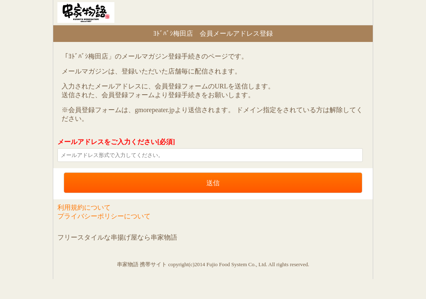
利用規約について (84, 207)
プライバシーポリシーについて (104, 216)
